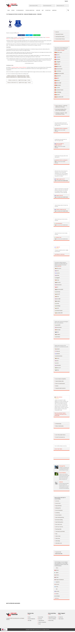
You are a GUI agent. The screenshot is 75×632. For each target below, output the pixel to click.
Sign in (56, 130)
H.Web (57, 87)
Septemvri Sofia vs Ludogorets (61, 128)
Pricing (12, 10)
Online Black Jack (58, 543)
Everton (19, 37)
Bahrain (57, 598)
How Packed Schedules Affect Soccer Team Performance (60, 110)
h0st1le (57, 59)
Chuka (57, 64)
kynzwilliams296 (59, 96)
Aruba (56, 586)
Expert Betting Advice (59, 522)
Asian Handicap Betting (59, 517)
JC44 (57, 54)
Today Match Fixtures (59, 34)
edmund (57, 351)
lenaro (57, 80)
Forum (39, 623)
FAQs (56, 533)
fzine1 (57, 332)
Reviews (56, 385)
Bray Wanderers (58, 223)
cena (57, 363)
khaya (57, 370)
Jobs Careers (61, 618)
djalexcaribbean (58, 397)
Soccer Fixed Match (59, 510)
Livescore (38, 10)
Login (61, 1)
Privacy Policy (51, 620)
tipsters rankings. (61, 50)
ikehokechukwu (58, 356)
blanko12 (57, 353)
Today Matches (41, 620)
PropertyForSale (58, 551)
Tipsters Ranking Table (59, 381)
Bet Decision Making (59, 519)
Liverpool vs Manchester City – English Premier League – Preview (18, 77)
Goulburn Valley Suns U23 (60, 209)
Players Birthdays (58, 505)
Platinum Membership (59, 426)
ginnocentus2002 (59, 73)
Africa (56, 567)
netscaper (57, 329)
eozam (57, 358)
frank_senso (58, 52)
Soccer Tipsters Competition (60, 378)
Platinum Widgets (20, 10)
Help (43, 10)
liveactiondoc (58, 68)
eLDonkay (58, 71)
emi (57, 78)
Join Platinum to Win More (59, 254)
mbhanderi (58, 365)
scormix (57, 57)
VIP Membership (58, 423)
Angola (56, 577)
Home (8, 10)
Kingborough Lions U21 (60, 179)
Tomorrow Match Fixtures (60, 38)
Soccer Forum (58, 503)
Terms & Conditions (52, 618)
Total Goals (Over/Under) (60, 531)
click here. (59, 266)
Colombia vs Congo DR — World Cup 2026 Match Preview (61, 113)
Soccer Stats (40, 617)
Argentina (57, 581)
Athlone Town (58, 237)
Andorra (57, 574)
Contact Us (61, 617)
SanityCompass (59, 89)
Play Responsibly (58, 529)
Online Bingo (57, 540)
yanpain (57, 348)
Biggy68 (57, 61)
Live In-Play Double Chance (60, 434)
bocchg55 (58, 82)
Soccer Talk (47, 10)
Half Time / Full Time (59, 526)
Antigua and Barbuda (59, 579)
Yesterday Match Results (59, 36)
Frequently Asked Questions (60, 388)
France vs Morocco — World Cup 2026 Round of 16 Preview (61, 106)
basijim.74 (57, 247)
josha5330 (57, 325)
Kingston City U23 (59, 195)
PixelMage (58, 92)
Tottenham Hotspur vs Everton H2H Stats (18, 67)
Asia (56, 589)
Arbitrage (54, 10)
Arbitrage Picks (58, 508)
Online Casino (57, 536)
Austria (56, 593)
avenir (57, 94)
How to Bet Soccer (58, 524)
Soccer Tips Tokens (58, 448)
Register (66, 1)
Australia (57, 591)
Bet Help (29, 620)
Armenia (57, 584)
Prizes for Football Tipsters (60, 383)
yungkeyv (58, 85)
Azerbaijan (57, 596)
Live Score (57, 501)
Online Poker (57, 538)
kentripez (57, 336)
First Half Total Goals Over (60, 437)
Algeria (56, 572)
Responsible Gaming (52, 617)
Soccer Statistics (58, 515)
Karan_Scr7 (58, 367)
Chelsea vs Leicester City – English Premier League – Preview (17, 75)
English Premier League (17, 38)
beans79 (58, 75)
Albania (57, 570)
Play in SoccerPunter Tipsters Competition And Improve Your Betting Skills (60, 414)
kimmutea (58, 66)
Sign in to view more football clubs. (61, 180)
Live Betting (57, 512)
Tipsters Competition (29, 10)
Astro (57, 360)
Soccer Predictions (31, 618)
